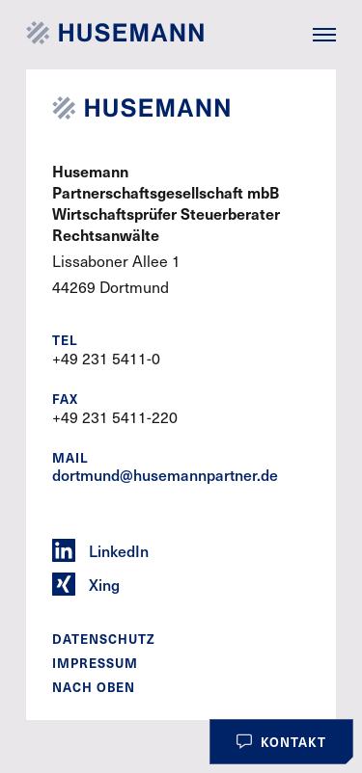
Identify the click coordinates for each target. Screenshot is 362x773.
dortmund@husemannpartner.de (165, 475)
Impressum (95, 663)
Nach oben (93, 687)
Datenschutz (103, 639)
